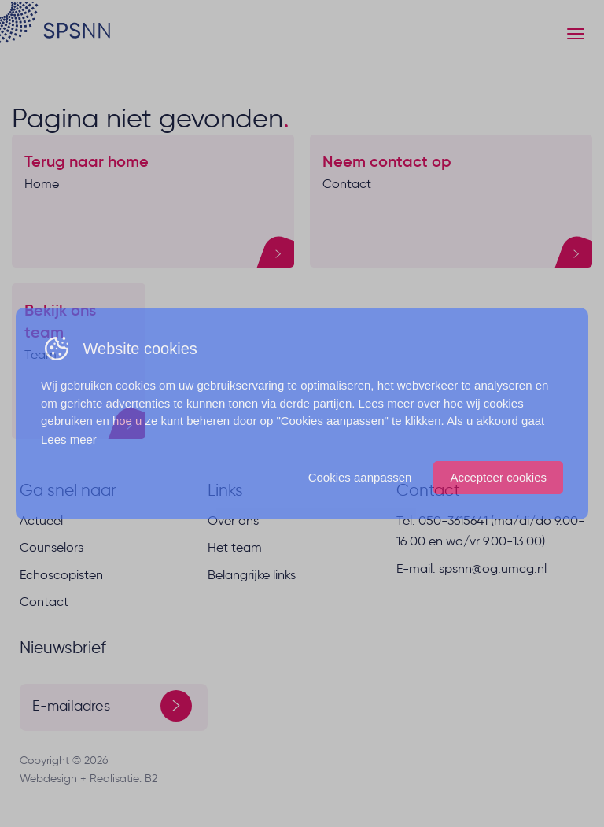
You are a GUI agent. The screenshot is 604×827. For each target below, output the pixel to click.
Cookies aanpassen (360, 477)
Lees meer (69, 439)
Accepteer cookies (498, 477)
